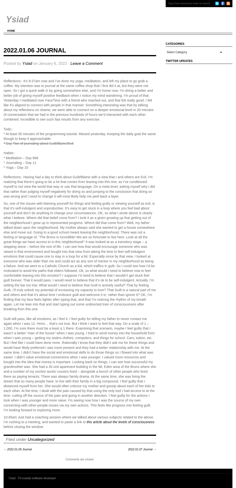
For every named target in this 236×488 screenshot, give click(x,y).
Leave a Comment (86, 63)
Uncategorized (41, 439)
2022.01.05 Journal (18, 449)
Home (11, 30)
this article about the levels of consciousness (120, 422)
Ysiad (27, 63)
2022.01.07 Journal (142, 449)
